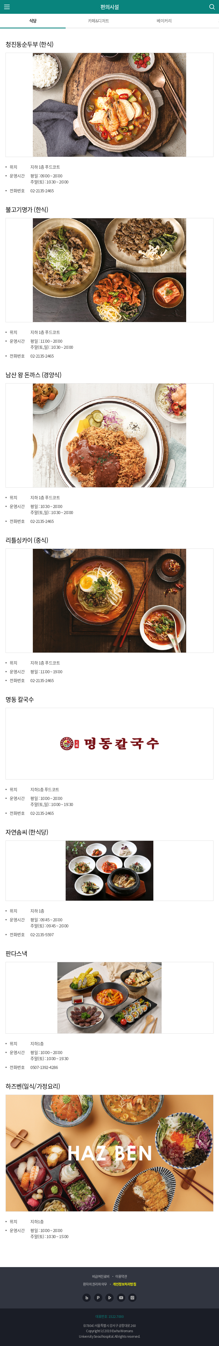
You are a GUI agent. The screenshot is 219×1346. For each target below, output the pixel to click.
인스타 (132, 1298)
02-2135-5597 (42, 935)
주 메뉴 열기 (7, 7)
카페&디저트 (98, 21)
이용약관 (121, 1276)
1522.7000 (116, 1316)
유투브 (121, 1298)
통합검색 (212, 7)
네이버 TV (109, 1298)
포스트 (98, 1298)
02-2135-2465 (42, 191)
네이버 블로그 (86, 1298)
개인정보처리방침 (124, 1284)
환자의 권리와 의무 (95, 1284)
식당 (33, 21)
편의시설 (109, 7)
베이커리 (164, 21)
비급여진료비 (100, 1276)
